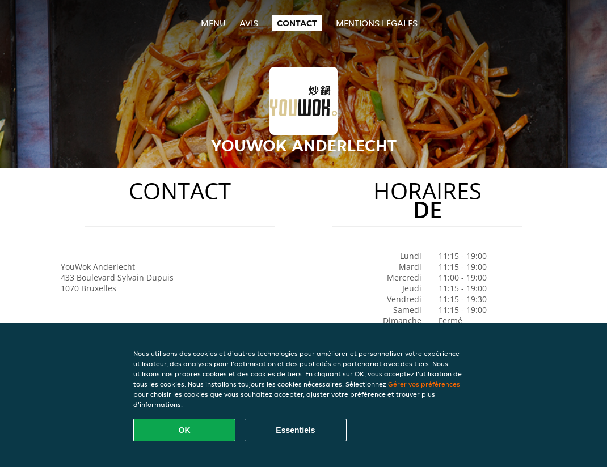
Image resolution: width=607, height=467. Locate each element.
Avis (248, 23)
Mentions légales (377, 23)
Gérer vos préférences (424, 384)
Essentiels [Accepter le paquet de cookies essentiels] (295, 430)
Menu (213, 23)
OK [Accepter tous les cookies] (185, 430)
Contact (297, 23)
